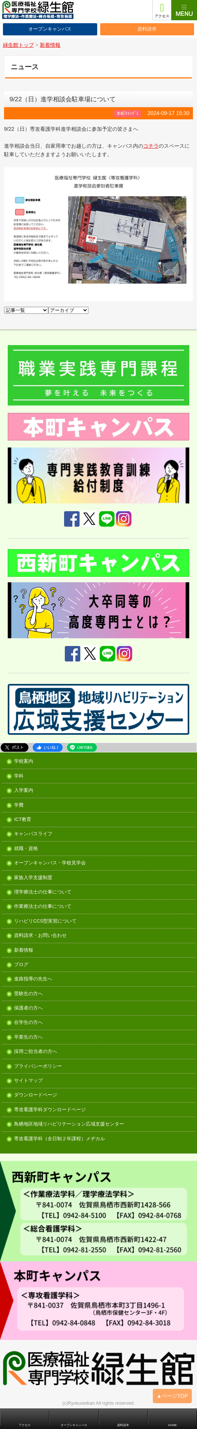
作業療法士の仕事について (42, 906)
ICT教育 (22, 819)
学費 (19, 805)
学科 (19, 776)
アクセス (162, 16)
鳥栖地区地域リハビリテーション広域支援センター (69, 1124)
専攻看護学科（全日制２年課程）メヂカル (59, 1139)
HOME (172, 1425)
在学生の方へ (28, 1022)
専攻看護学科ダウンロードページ (50, 1109)
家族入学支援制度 (33, 877)
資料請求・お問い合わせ (40, 935)
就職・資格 (26, 848)
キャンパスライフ (33, 834)
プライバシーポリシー (38, 1066)
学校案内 (23, 761)
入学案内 (23, 790)
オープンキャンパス (49, 29)
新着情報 (23, 950)
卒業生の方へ (28, 1037)
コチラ (151, 146)
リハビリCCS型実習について (45, 921)
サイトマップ (28, 1080)
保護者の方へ (28, 1008)
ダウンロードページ (35, 1095)
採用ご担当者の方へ (35, 1051)
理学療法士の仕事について (42, 892)
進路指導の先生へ (33, 979)
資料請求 (146, 29)
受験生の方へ (28, 993)
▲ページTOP (172, 1396)
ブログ (21, 964)
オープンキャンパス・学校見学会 (50, 863)
